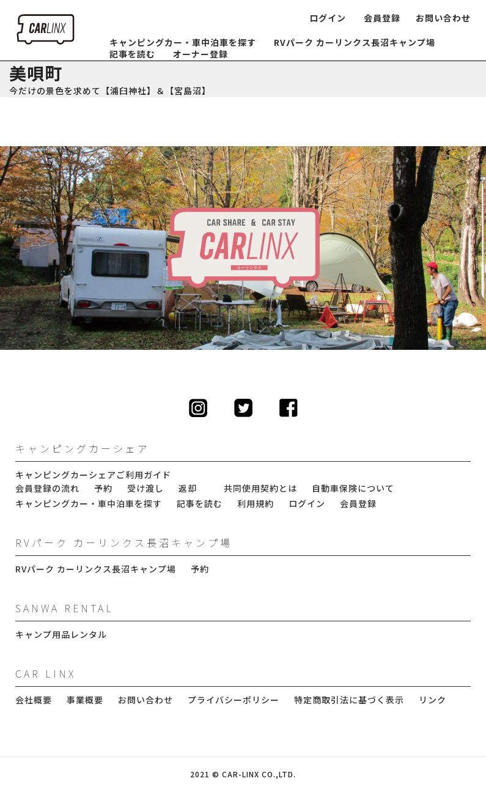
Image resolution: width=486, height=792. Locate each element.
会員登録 (382, 18)
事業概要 (85, 700)
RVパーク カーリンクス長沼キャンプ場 (354, 42)
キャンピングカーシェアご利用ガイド (93, 475)
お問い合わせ (443, 18)
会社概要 (33, 700)
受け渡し (145, 488)
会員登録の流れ (47, 488)
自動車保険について (353, 488)
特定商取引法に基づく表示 (349, 700)
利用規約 (255, 503)
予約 (103, 488)
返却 (188, 488)
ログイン (327, 18)
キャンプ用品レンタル (61, 634)
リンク (432, 700)
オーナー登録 (200, 54)
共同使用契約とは (260, 488)
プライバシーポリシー (233, 700)
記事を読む (132, 54)
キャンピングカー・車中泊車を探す (182, 42)
